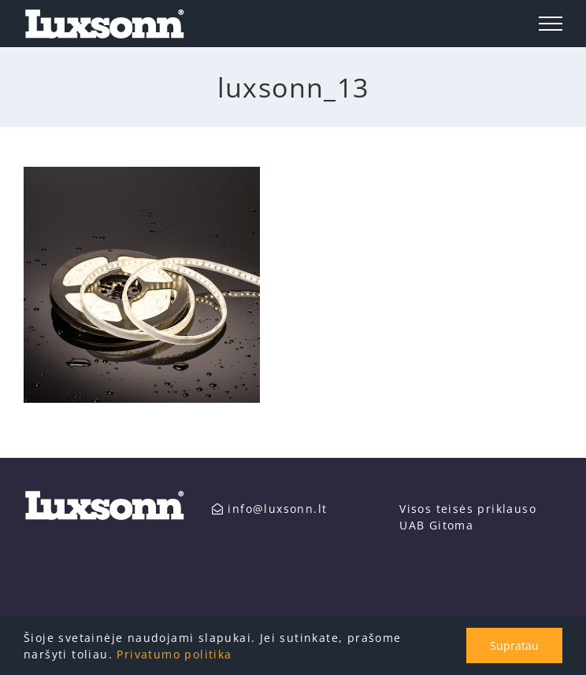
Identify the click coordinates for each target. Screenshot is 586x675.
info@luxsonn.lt (270, 508)
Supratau (514, 645)
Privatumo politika (174, 654)
